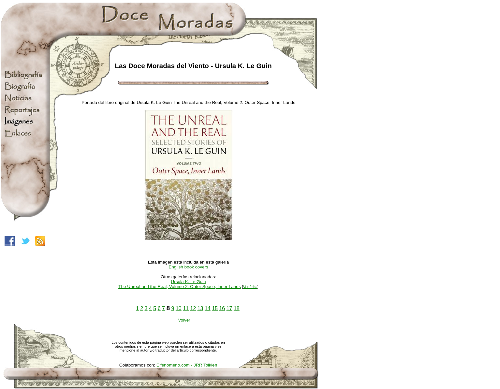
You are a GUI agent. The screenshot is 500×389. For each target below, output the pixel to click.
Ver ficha (250, 287)
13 (200, 308)
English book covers (188, 267)
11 (186, 308)
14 (208, 308)
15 (215, 308)
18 (237, 308)
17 (229, 308)
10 (179, 308)
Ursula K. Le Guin (188, 281)
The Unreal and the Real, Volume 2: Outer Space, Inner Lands (179, 286)
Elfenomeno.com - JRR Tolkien (186, 365)
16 (222, 308)
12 (193, 308)
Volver (184, 320)
